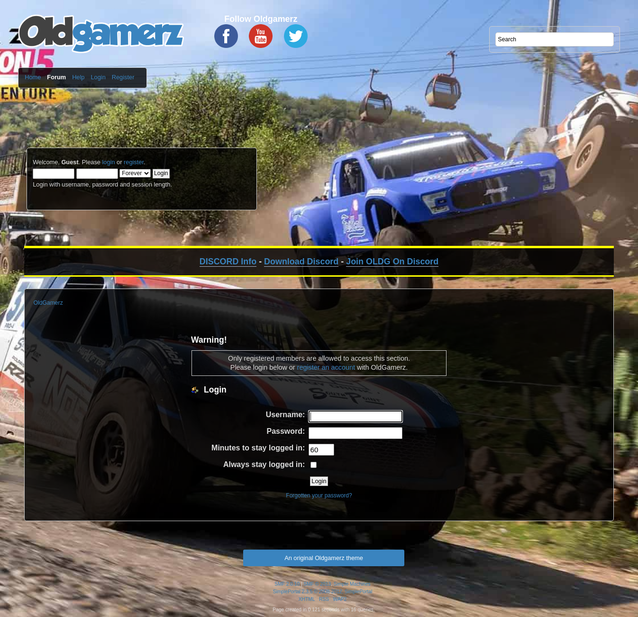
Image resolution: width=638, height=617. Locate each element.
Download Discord (301, 261)
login (108, 162)
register (134, 162)
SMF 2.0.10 (287, 584)
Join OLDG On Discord (392, 261)
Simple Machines (352, 584)
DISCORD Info (228, 261)
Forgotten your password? (319, 495)
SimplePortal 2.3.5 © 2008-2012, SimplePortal (323, 591)
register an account (326, 367)
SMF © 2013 (317, 584)
